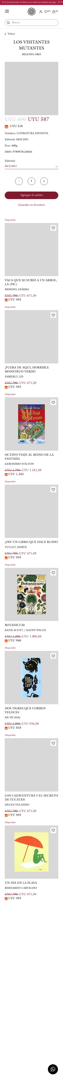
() (55, 11)
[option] (31, 88)
